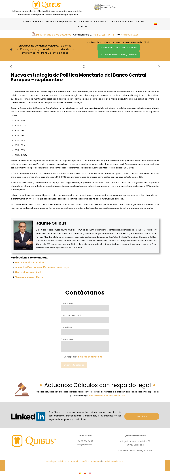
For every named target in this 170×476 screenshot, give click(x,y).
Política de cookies (91, 461)
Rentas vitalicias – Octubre (29, 262)
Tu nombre (85, 306)
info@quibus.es (129, 34)
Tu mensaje (85, 345)
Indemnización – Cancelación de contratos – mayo (42, 267)
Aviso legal (51, 461)
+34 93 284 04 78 (103, 34)
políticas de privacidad (90, 356)
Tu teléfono (85, 330)
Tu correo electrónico (85, 318)
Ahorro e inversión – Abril (28, 272)
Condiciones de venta (113, 461)
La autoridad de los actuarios (53, 34)
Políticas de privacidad (69, 461)
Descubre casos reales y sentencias (107, 395)
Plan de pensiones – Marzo (29, 277)
